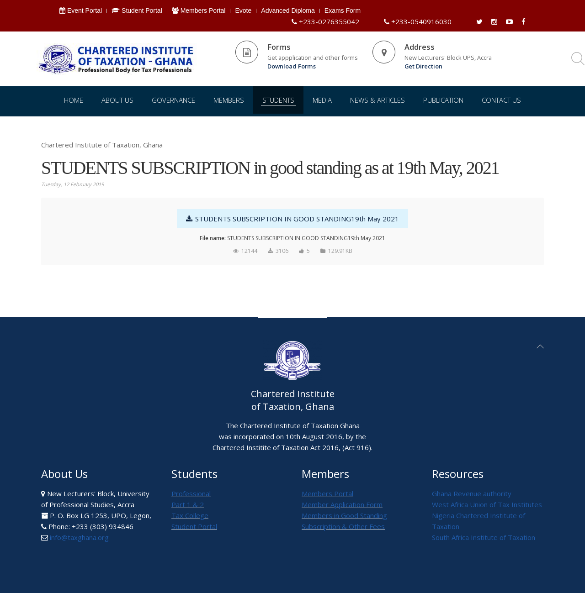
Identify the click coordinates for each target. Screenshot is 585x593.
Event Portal (80, 10)
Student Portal (137, 10)
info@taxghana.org (79, 537)
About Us (117, 100)
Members (228, 100)
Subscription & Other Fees (343, 526)
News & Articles (377, 100)
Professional (191, 493)
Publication (443, 100)
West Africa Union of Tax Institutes (487, 504)
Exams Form (342, 10)
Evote (243, 10)
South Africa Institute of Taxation (483, 537)
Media (322, 100)
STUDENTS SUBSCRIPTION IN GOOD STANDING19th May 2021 (292, 218)
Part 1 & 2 (187, 504)
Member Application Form (342, 504)
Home (73, 100)
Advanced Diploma (288, 10)
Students (278, 100)
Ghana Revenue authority (471, 493)
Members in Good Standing (344, 515)
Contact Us (501, 100)
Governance (173, 100)
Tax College (189, 515)
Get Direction (423, 66)
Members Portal (199, 10)
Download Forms (291, 66)
